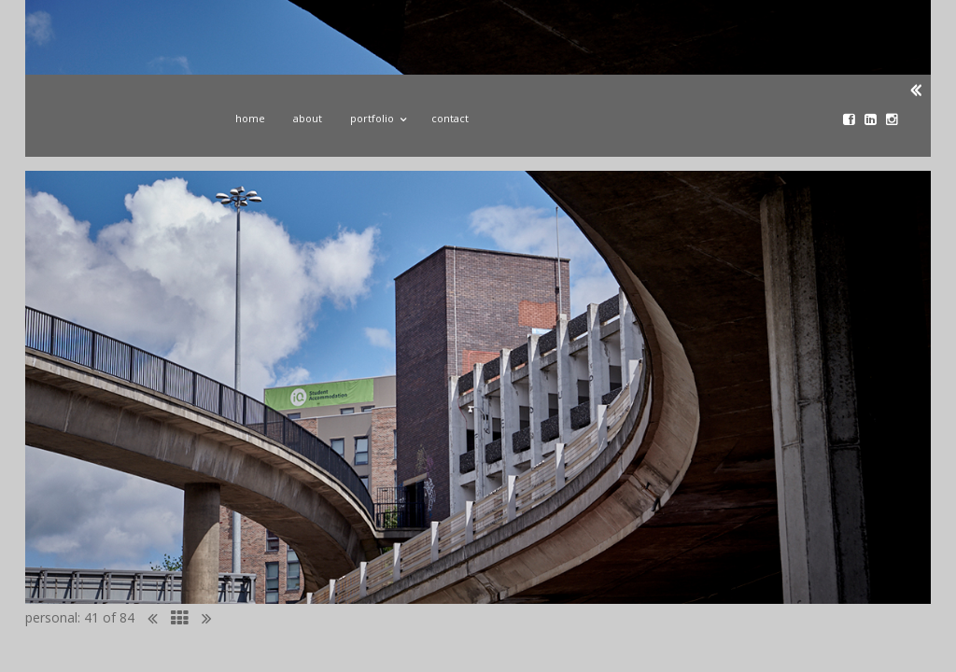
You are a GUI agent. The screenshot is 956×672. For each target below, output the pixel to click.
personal (51, 617)
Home (250, 118)
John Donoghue (121, 124)
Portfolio (376, 115)
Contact (450, 118)
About (307, 118)
